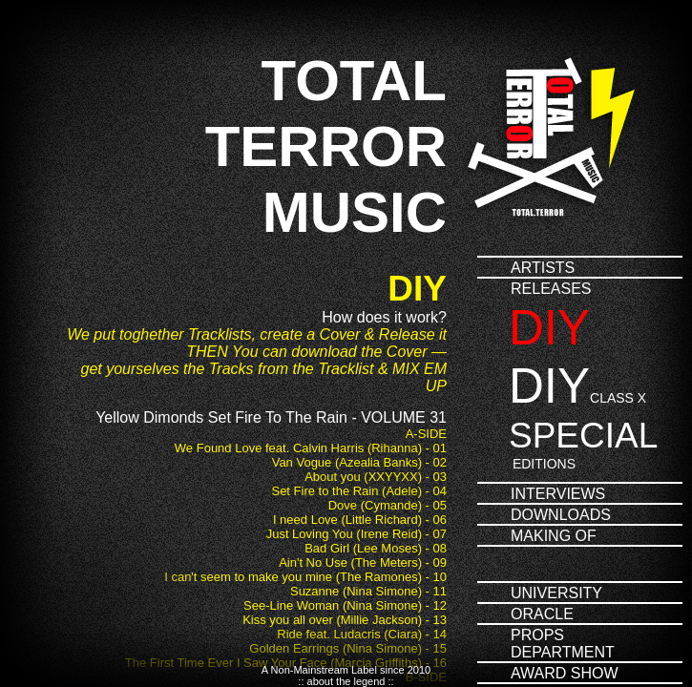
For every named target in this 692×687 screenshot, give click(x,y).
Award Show (565, 673)
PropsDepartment (563, 643)
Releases (551, 289)
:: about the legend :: (345, 681)
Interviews (558, 494)
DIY (549, 328)
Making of (554, 536)
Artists (543, 268)
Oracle (542, 614)
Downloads (561, 515)
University (556, 593)
